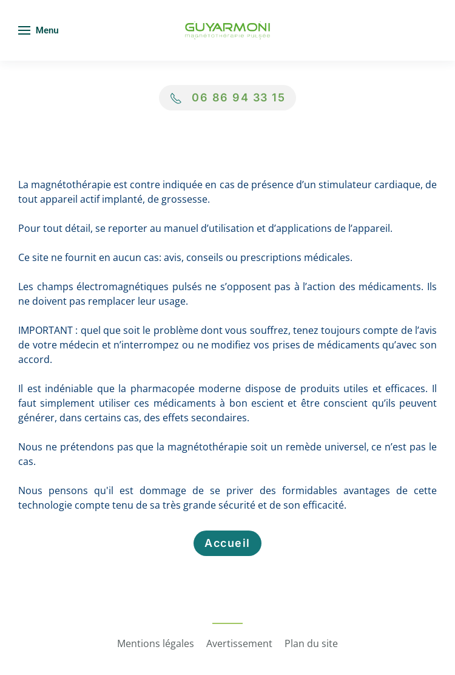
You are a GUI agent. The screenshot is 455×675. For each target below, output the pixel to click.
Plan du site (311, 643)
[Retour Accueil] (227, 30)
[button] (38, 30)
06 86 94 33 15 (238, 97)
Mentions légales (155, 643)
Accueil (227, 543)
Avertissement (239, 643)
